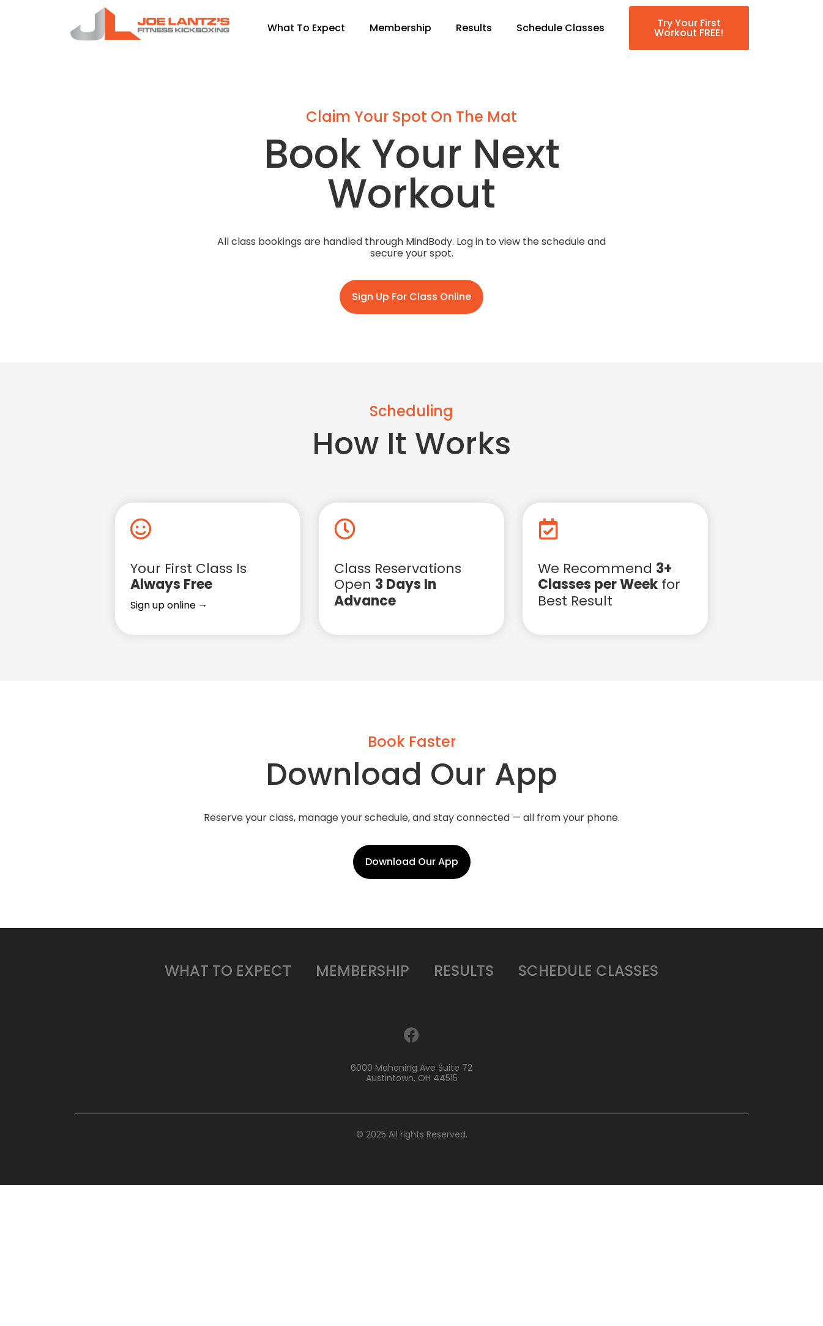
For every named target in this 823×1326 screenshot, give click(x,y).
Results (474, 28)
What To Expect (306, 28)
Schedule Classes (560, 28)
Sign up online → (169, 605)
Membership (400, 28)
